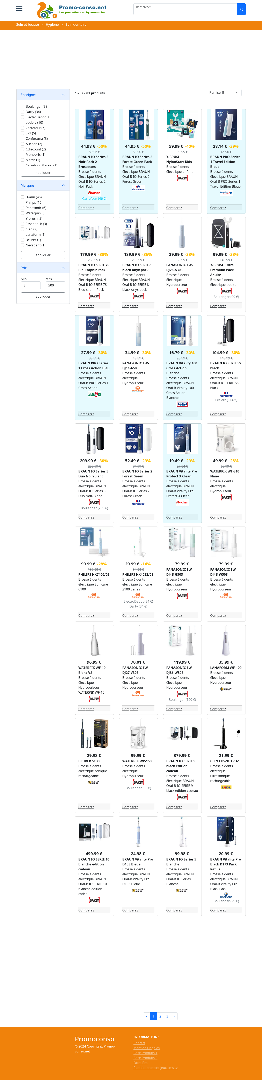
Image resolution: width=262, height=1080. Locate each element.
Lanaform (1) (35, 234)
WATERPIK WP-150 (137, 761)
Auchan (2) (34, 144)
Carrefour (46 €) (94, 198)
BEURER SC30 (89, 761)
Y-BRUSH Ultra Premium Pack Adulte (222, 270)
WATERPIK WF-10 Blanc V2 (91, 670)
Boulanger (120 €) (182, 699)
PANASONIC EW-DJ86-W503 (179, 670)
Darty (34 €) (138, 606)
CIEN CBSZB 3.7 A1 (225, 761)
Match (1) (33, 160)
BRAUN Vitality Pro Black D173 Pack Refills (225, 864)
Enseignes (28, 94)
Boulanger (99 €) (226, 297)
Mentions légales (146, 1048)
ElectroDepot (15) (39, 117)
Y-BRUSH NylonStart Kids (179, 159)
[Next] (174, 1016)
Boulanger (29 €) (226, 901)
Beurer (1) (33, 240)
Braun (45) (34, 197)
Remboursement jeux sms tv (155, 1067)
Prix (24, 268)
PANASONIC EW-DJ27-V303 (135, 670)
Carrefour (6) (35, 128)
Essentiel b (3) (36, 224)
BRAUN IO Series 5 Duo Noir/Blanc (93, 473)
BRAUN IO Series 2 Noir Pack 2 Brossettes (93, 162)
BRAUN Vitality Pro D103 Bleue (137, 861)
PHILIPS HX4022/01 (137, 574)
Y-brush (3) (34, 218)
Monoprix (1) (35, 154)
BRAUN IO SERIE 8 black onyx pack (136, 267)
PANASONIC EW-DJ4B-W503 (223, 572)
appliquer (43, 172)
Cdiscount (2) (36, 149)
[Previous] (146, 1016)
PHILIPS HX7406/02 (93, 574)
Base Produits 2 (145, 1058)
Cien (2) (31, 229)
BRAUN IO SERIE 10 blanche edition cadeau (93, 864)
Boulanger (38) (37, 106)
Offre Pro (140, 1062)
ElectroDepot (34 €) (138, 601)
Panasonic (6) (36, 208)
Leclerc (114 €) (226, 400)
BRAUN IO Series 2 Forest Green (137, 473)
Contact (139, 1043)
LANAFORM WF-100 (225, 667)
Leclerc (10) (34, 122)
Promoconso (94, 1038)
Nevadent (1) (35, 245)
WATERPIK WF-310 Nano (224, 473)
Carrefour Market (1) (41, 165)
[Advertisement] (131, 60)
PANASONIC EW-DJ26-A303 (179, 267)
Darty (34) (33, 112)
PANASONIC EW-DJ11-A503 (135, 365)
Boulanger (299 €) (94, 508)
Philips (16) (34, 202)
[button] (19, 8)
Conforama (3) (37, 138)
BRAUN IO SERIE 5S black (225, 365)
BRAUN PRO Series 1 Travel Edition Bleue (225, 162)
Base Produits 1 (145, 1053)
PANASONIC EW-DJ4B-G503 (179, 572)
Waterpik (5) (35, 213)
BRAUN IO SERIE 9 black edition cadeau (180, 766)
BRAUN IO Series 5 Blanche (181, 861)
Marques (27, 185)
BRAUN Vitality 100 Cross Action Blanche (181, 368)
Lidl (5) (31, 133)
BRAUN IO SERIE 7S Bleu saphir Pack (93, 267)
